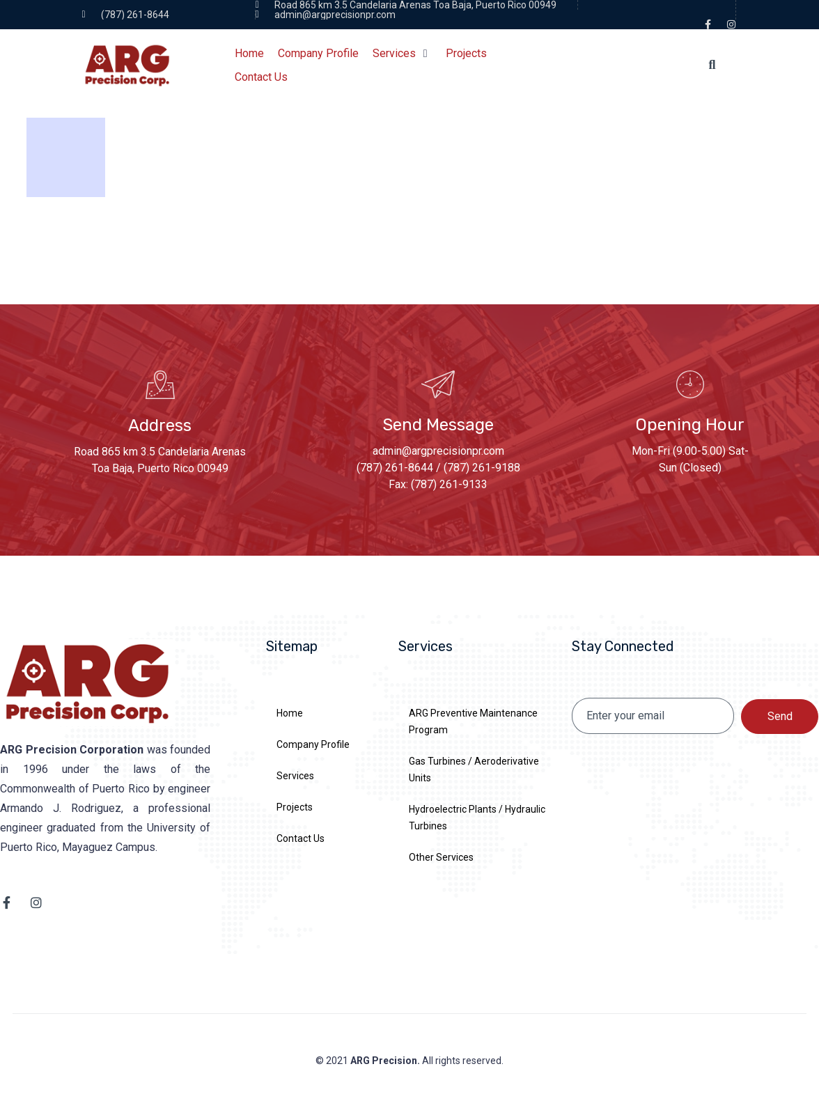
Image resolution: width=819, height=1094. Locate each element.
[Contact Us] (261, 77)
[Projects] (466, 53)
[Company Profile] (318, 53)
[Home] (249, 53)
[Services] (402, 53)
